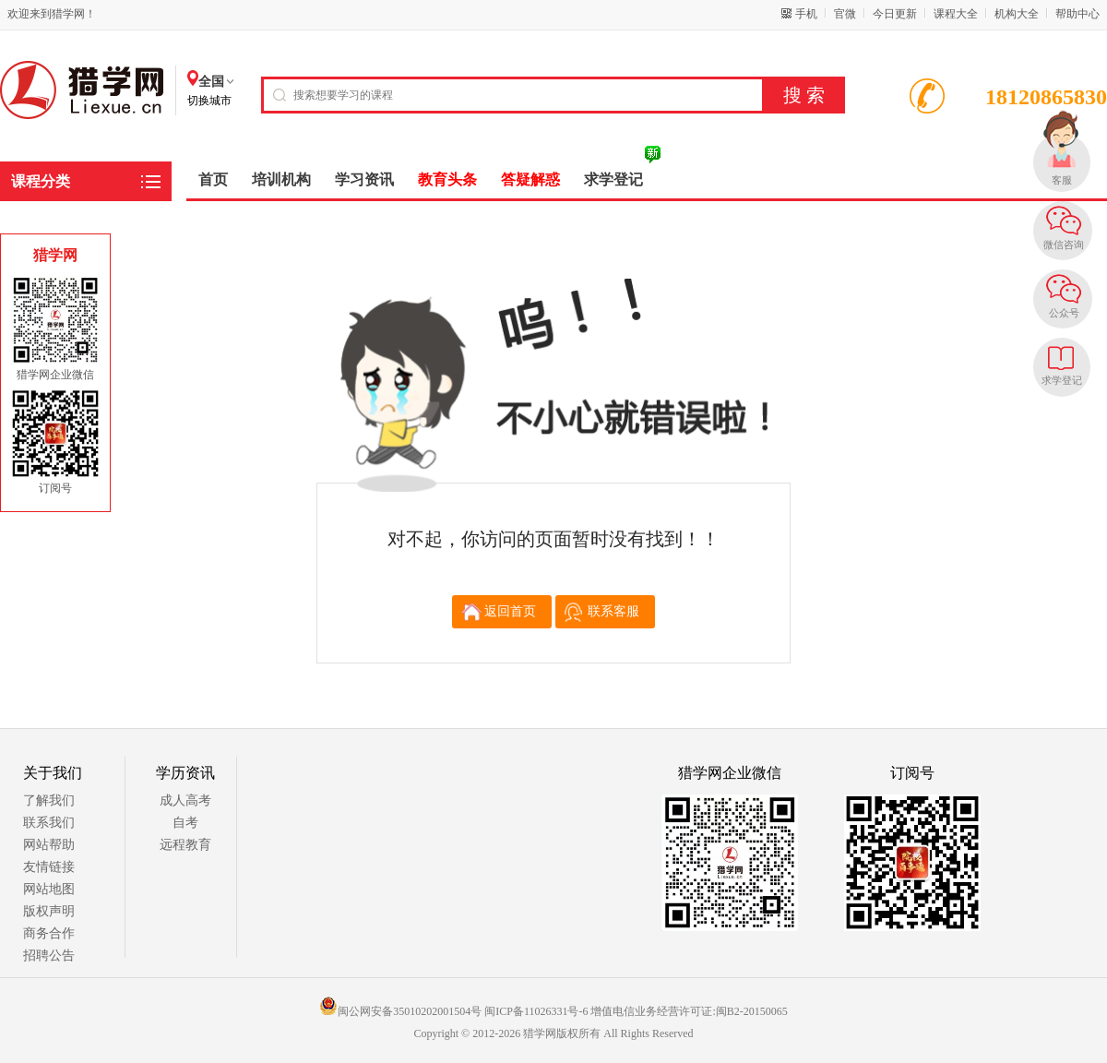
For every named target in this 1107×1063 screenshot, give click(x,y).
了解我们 (49, 800)
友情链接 (49, 867)
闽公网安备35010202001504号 (400, 1011)
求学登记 (1062, 380)
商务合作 (49, 933)
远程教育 (185, 845)
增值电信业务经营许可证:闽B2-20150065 (688, 1011)
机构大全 (1016, 13)
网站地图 (49, 889)
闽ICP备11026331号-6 (536, 1011)
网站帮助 (49, 845)
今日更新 (895, 13)
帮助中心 (1077, 13)
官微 (845, 13)
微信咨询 (1063, 244)
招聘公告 (49, 955)
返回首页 (510, 611)
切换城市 (209, 100)
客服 (1062, 179)
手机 (806, 13)
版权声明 (49, 911)
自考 (185, 823)
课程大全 (956, 13)
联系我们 (49, 823)
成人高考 (185, 800)
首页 (213, 179)
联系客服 (613, 611)
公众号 (1064, 312)
